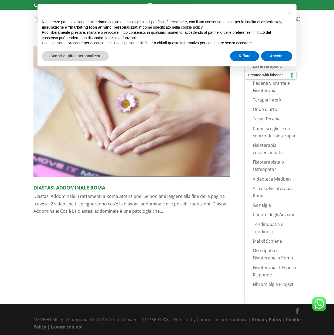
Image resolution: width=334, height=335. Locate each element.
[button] (289, 13)
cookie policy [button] (191, 27)
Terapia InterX (267, 100)
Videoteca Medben (272, 179)
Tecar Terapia (267, 119)
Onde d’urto (265, 109)
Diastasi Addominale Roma (69, 187)
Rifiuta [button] (245, 56)
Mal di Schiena (267, 241)
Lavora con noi (67, 327)
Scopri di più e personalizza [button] (75, 56)
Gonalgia (262, 205)
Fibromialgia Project (273, 284)
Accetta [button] (277, 56)
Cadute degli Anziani (273, 215)
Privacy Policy (266, 320)
